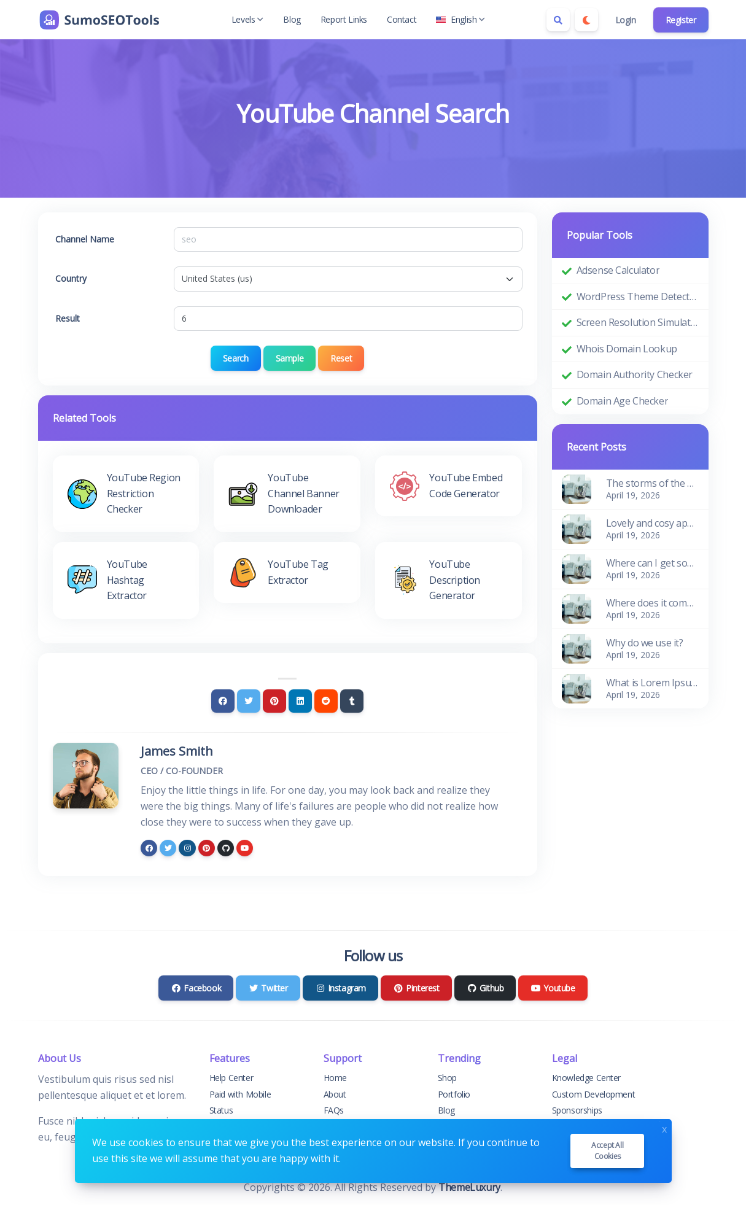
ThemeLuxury (469, 1187)
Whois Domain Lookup (627, 348)
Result (67, 318)
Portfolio (454, 1094)
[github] (225, 848)
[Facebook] (223, 701)
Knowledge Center (586, 1077)
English (460, 19)
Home (335, 1077)
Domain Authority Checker (635, 374)
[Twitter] (248, 701)
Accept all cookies (607, 1150)
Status (221, 1110)
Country (71, 278)
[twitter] (168, 848)
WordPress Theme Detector (638, 296)
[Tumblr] (351, 701)
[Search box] (558, 19)
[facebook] (149, 848)
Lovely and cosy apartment (652, 523)
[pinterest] (206, 848)
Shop (447, 1077)
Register (681, 20)
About (335, 1094)
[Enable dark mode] (586, 19)
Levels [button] (247, 19)
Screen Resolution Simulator (638, 322)
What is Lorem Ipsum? (652, 682)
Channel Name (84, 239)
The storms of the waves (652, 483)
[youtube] (244, 848)
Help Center (231, 1077)
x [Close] (664, 1128)
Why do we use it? (644, 642)
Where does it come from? (652, 603)
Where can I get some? (652, 563)
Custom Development (593, 1094)
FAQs (334, 1110)
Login (625, 20)
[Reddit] (326, 701)
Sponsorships (577, 1110)
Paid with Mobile (240, 1094)
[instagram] (187, 848)
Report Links (344, 19)
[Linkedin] (300, 701)
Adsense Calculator (618, 270)
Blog (291, 19)
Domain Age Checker (623, 401)
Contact (401, 19)
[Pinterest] (274, 701)
